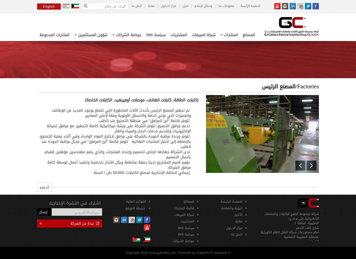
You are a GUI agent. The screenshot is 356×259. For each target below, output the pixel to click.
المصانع (249, 34)
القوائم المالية (136, 201)
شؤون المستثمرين (90, 34)
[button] (300, 165)
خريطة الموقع (135, 208)
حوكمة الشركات (126, 34)
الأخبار (238, 215)
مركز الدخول (234, 228)
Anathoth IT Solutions (211, 253)
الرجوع (44, 187)
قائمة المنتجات (184, 208)
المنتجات (229, 34)
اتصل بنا (137, 6)
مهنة (151, 6)
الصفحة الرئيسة (250, 6)
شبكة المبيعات (204, 34)
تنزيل (185, 6)
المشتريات (179, 34)
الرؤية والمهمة (232, 208)
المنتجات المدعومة (54, 34)
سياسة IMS (156, 34)
